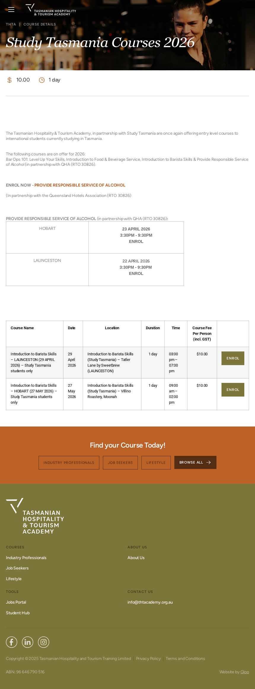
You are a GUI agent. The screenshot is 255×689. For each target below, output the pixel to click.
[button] (11, 9)
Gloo (244, 671)
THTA (11, 24)
